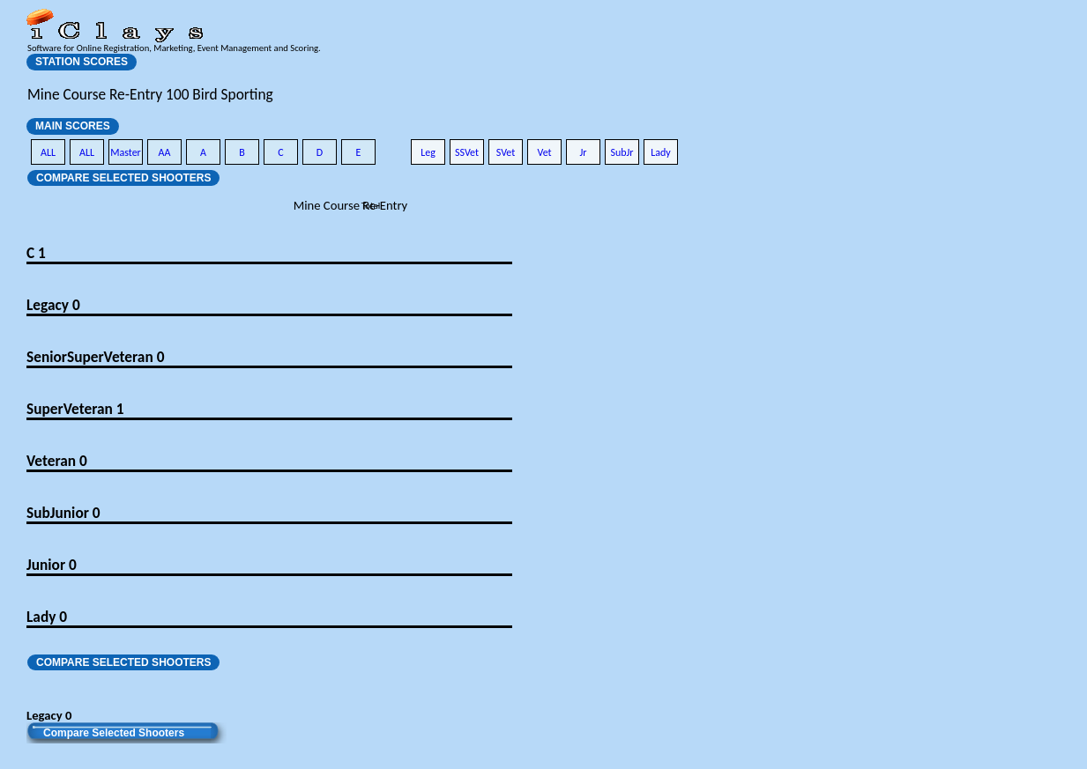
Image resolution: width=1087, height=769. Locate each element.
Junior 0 (51, 564)
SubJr (621, 152)
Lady (661, 152)
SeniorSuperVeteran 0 (95, 356)
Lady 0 (46, 616)
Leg (428, 152)
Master (125, 152)
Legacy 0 (53, 304)
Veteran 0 (56, 460)
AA (165, 152)
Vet (544, 152)
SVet (506, 152)
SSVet (467, 152)
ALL (48, 152)
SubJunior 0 (63, 512)
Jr (582, 152)
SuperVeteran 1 (74, 408)
